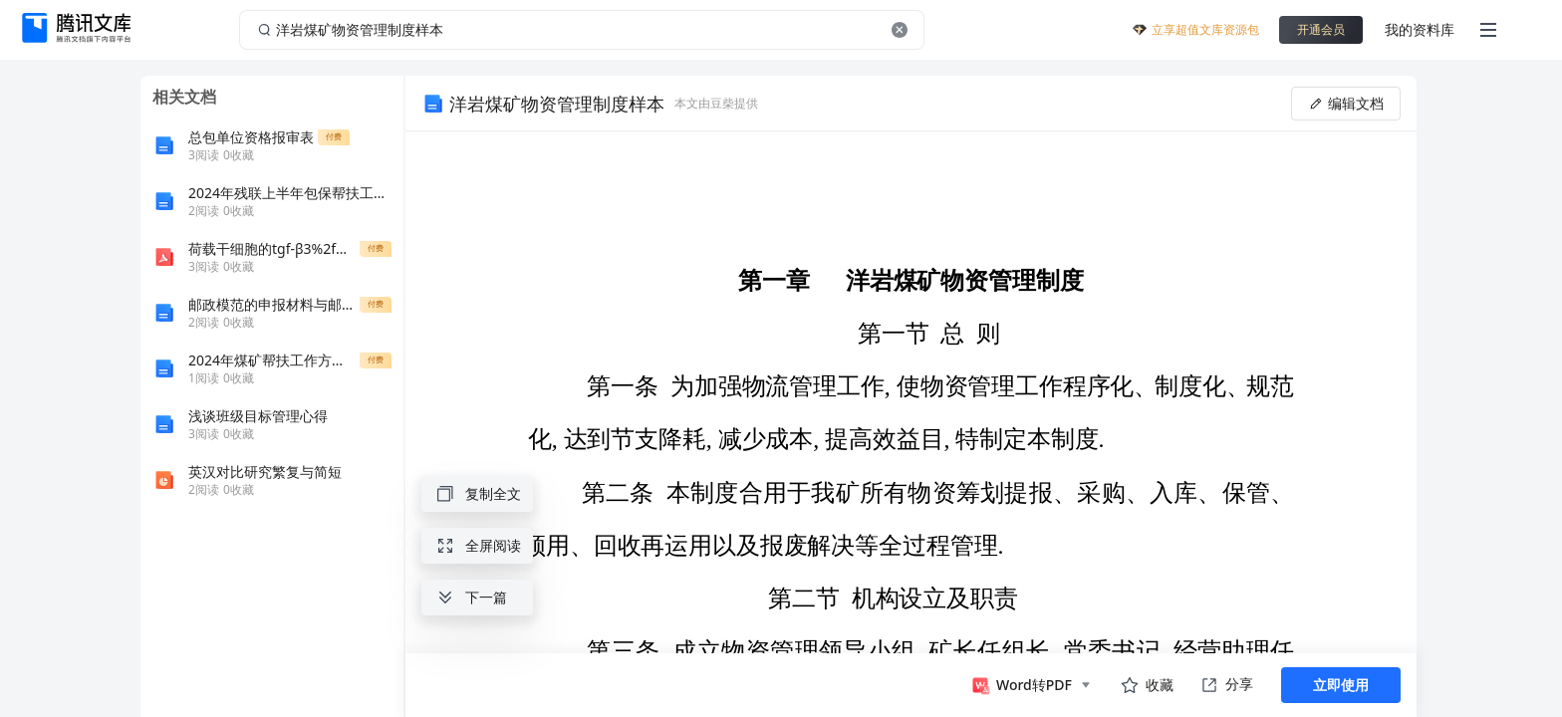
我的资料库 (1419, 29)
